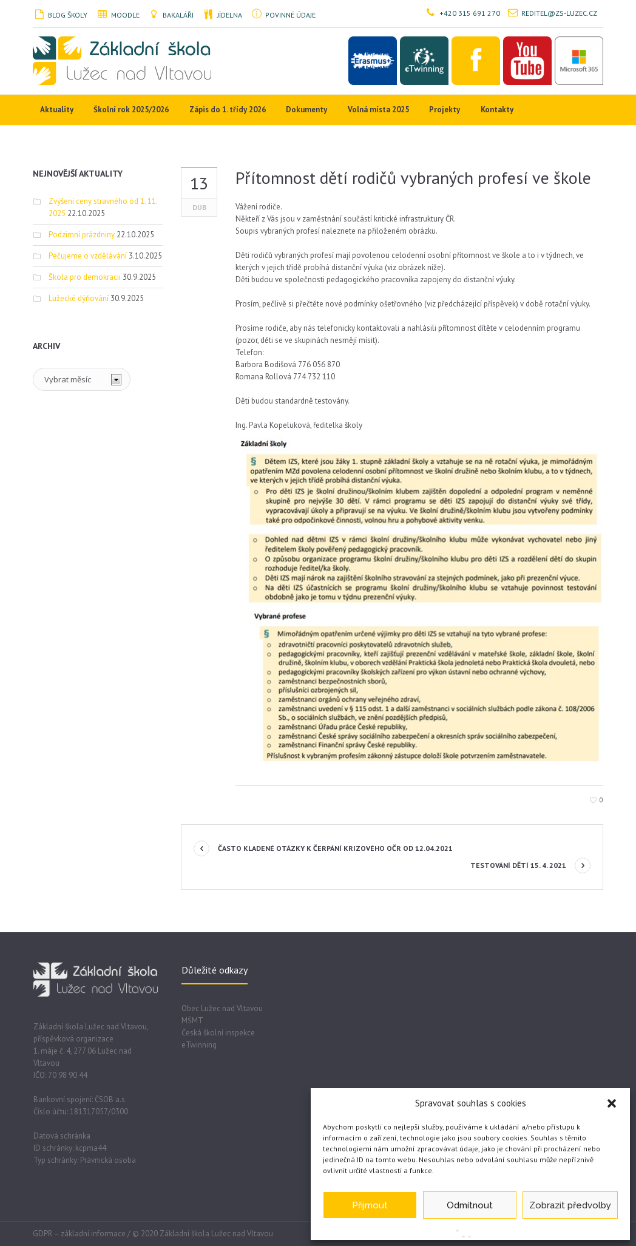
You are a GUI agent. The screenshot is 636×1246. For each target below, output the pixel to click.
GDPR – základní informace (79, 1233)
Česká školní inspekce (218, 1033)
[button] (612, 1103)
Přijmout (370, 1205)
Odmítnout (470, 1205)
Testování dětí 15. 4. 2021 (518, 865)
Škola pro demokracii (85, 277)
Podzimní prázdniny (82, 234)
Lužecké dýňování (79, 298)
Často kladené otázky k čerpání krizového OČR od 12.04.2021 (335, 848)
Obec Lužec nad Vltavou (222, 1008)
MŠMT (192, 1020)
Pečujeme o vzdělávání (88, 256)
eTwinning (199, 1045)
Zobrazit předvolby (570, 1205)
